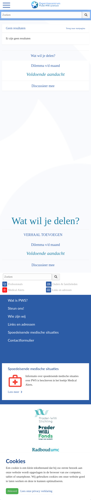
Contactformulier (21, 340)
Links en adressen (62, 290)
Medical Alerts (16, 290)
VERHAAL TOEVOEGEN (43, 235)
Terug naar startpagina (75, 28)
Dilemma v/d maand (45, 66)
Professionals (15, 284)
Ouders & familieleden (64, 284)
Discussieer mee (43, 86)
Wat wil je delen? (43, 56)
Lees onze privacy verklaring (36, 491)
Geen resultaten (15, 28)
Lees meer (15, 391)
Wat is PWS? (18, 300)
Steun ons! (16, 308)
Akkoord (12, 491)
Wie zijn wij (17, 316)
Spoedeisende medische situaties (33, 332)
